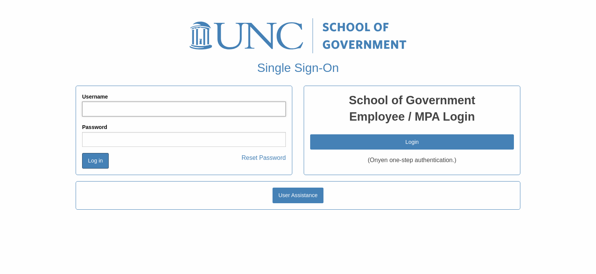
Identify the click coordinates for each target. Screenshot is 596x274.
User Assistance (297, 195)
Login (411, 142)
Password (94, 127)
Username (95, 97)
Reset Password (264, 158)
